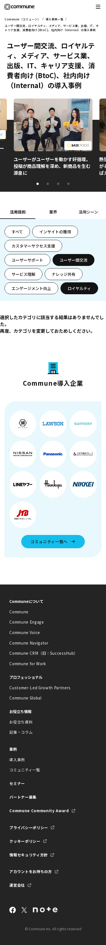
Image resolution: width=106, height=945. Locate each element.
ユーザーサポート (27, 260)
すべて (17, 231)
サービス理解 (23, 274)
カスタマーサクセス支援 (33, 246)
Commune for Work (27, 663)
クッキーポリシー (24, 841)
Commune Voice (24, 632)
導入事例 (17, 759)
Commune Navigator (28, 643)
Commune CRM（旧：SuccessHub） (43, 653)
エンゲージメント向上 (31, 288)
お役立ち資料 (21, 722)
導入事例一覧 (54, 19)
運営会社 (17, 885)
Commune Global (25, 698)
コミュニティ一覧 (24, 770)
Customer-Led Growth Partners (40, 687)
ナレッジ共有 (63, 274)
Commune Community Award (39, 810)
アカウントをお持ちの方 (30, 871)
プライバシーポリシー (28, 827)
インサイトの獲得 (55, 231)
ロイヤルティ (79, 288)
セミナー (17, 783)
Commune (19, 612)
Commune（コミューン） (22, 19)
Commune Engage (26, 622)
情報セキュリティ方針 (28, 854)
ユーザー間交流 (73, 260)
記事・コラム (21, 732)
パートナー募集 (22, 797)
